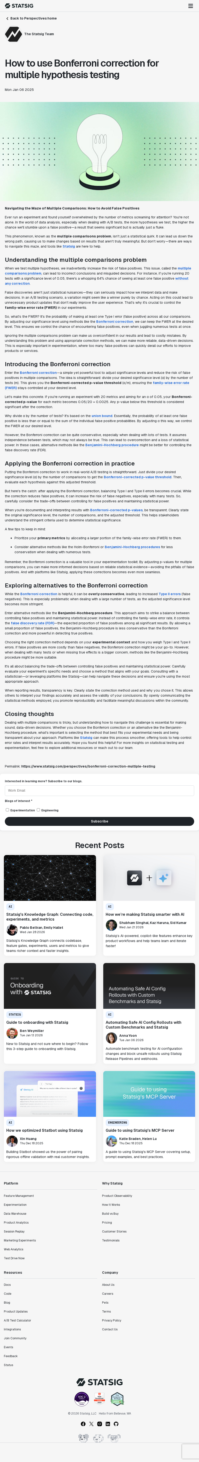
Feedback (11, 1356)
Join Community (15, 1338)
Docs (7, 1285)
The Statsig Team (39, 34)
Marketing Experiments (20, 1240)
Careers (107, 1294)
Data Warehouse (15, 1214)
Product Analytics (16, 1223)
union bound (102, 416)
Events (8, 1347)
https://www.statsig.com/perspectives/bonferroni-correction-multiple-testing (88, 766)
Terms (106, 1312)
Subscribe (99, 821)
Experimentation (15, 1205)
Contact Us (110, 1329)
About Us (108, 1285)
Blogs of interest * (18, 801)
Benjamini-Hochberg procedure (112, 445)
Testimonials (110, 1240)
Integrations (12, 1329)
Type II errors (170, 594)
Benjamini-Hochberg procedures (132, 547)
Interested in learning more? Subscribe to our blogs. (43, 781)
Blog (7, 1303)
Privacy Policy (111, 1320)
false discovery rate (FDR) (32, 623)
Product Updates (16, 1312)
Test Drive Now (14, 1258)
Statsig (69, 246)
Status (8, 1365)
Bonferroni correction (114, 321)
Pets (105, 1303)
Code (7, 1294)
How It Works (111, 1205)
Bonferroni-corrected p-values (116, 510)
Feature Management (19, 1196)
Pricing (107, 1223)
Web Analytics (13, 1249)
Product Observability (117, 1196)
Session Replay (14, 1231)
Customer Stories (114, 1231)
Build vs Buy (110, 1214)
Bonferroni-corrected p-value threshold (137, 477)
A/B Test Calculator (17, 1320)
